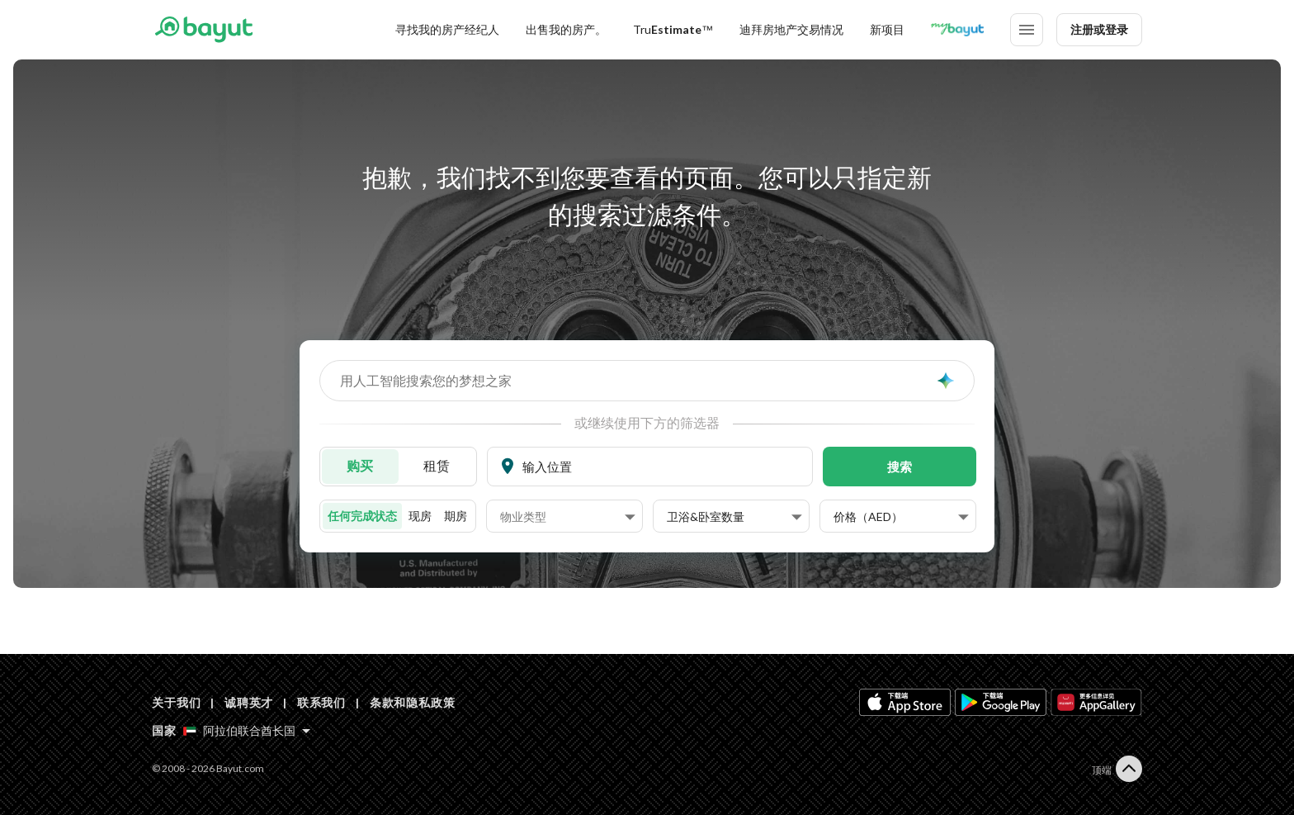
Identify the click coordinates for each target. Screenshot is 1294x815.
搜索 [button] (899, 466)
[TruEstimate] (673, 29)
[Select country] (246, 730)
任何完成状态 (362, 516)
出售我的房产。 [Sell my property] (566, 29)
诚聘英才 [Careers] (248, 702)
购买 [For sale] (360, 465)
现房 (420, 516)
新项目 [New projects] (887, 29)
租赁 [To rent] (436, 465)
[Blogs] (957, 29)
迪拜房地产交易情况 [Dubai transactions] (791, 29)
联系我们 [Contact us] (321, 702)
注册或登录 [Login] (1099, 29)
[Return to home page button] (203, 30)
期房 (455, 516)
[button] (567, 517)
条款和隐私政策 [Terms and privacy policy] (413, 702)
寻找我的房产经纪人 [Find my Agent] (447, 29)
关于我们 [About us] (176, 702)
